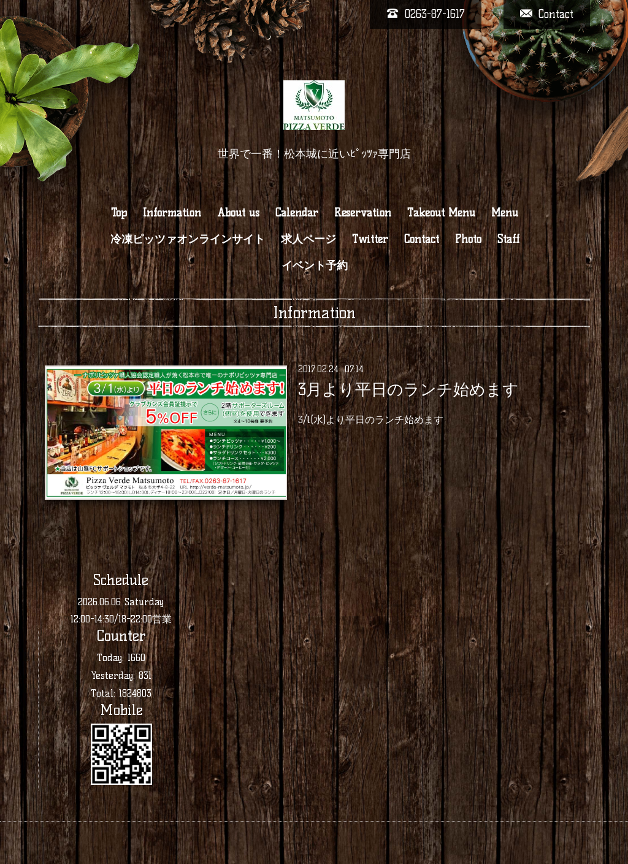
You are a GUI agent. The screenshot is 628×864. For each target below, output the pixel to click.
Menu (504, 213)
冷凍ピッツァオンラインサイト (187, 239)
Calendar (296, 213)
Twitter (370, 239)
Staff (508, 239)
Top (119, 213)
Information (172, 213)
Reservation (362, 213)
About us (238, 213)
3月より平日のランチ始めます (408, 389)
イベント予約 (314, 265)
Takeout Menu (441, 213)
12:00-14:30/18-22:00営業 (121, 619)
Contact (421, 239)
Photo (468, 239)
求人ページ (308, 239)
